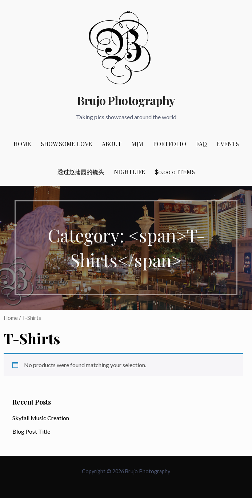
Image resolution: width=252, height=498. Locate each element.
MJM (137, 144)
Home (22, 144)
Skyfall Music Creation (40, 417)
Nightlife (129, 172)
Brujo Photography (126, 100)
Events (228, 144)
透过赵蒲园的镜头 (80, 172)
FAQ (201, 144)
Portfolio (169, 144)
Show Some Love (66, 144)
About (111, 144)
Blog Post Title (31, 431)
